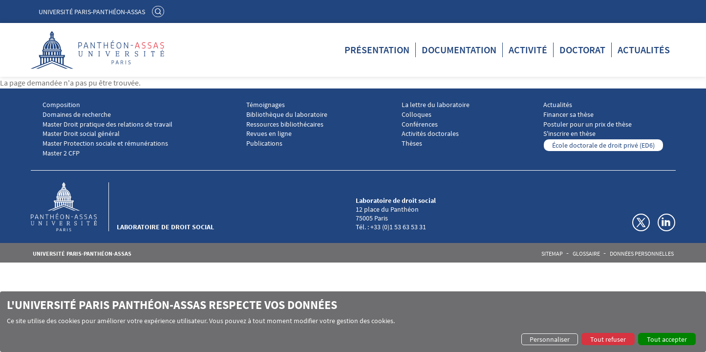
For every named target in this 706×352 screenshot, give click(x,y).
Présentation (376, 50)
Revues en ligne (269, 134)
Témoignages (265, 105)
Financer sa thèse (568, 114)
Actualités (644, 50)
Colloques (416, 114)
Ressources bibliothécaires (284, 124)
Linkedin (666, 222)
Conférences (420, 124)
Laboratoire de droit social (165, 226)
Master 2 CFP (61, 153)
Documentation (459, 50)
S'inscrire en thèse (569, 134)
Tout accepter (667, 339)
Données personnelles (642, 253)
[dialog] (353, 321)
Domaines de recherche (77, 114)
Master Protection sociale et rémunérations (105, 143)
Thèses (412, 143)
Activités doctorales (430, 134)
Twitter (641, 222)
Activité (528, 50)
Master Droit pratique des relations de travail (107, 124)
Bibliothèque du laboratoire (286, 114)
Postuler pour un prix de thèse (587, 124)
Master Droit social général (81, 134)
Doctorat (582, 50)
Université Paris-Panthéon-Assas (92, 11)
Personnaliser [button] (550, 339)
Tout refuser (608, 339)
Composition (61, 105)
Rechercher (159, 11)
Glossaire (586, 253)
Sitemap (552, 253)
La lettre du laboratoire (436, 105)
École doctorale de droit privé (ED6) (603, 145)
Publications (264, 143)
